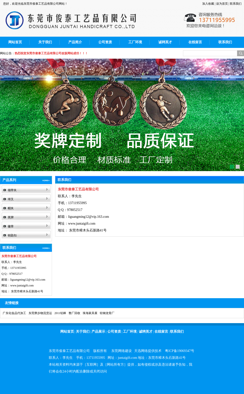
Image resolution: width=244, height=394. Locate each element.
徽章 (11, 226)
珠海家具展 (90, 313)
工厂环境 (135, 42)
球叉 (11, 199)
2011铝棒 (60, 313)
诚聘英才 (165, 42)
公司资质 (105, 42)
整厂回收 (74, 313)
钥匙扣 (12, 235)
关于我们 (45, 42)
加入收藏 (208, 3)
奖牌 (11, 217)
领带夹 (12, 190)
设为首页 (222, 3)
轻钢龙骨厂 (107, 313)
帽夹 (11, 208)
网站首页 (15, 42)
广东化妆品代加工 (14, 313)
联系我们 (236, 3)
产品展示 (98, 331)
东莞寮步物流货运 (40, 313)
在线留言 (195, 42)
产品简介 (75, 42)
